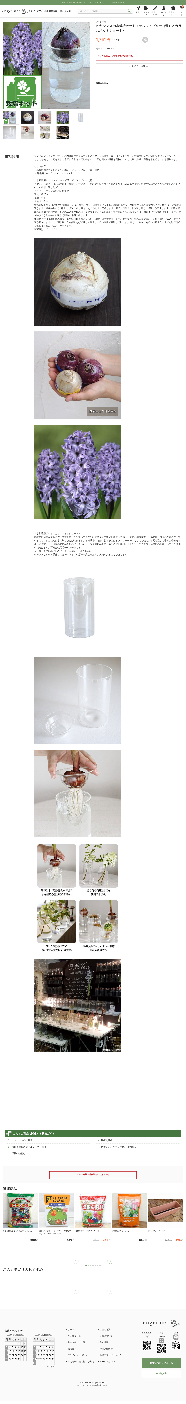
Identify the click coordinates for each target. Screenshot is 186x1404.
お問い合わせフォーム (161, 1363)
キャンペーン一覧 (76, 1342)
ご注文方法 (105, 1329)
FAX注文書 (161, 1373)
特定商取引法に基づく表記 (81, 1361)
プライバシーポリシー (78, 1355)
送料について (102, 82)
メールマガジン (107, 1361)
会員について (106, 1336)
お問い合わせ (106, 1348)
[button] (110, 1261)
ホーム (71, 1329)
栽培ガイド (73, 1348)
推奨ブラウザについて (110, 1355)
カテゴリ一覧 (74, 1336)
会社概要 (104, 1342)
